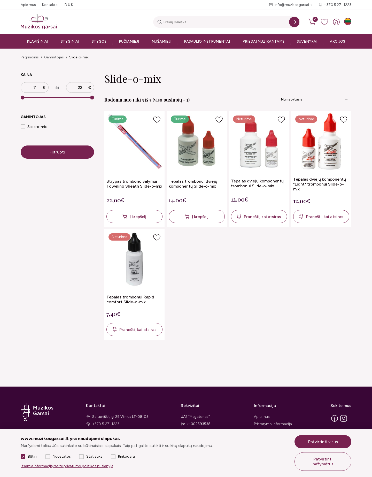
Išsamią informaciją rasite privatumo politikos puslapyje (67, 466)
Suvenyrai (307, 41)
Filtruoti (57, 152)
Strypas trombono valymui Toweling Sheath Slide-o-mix (134, 184)
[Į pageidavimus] (157, 120)
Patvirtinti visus (323, 441)
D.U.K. (69, 5)
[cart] (312, 22)
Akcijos (337, 41)
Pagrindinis (30, 57)
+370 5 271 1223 (337, 5)
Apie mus (28, 5)
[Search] (294, 22)
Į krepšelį (138, 216)
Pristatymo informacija (273, 424)
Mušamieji (161, 41)
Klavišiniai (37, 41)
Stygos (99, 41)
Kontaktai (50, 5)
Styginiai (70, 41)
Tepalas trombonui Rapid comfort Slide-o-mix (130, 299)
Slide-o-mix (79, 57)
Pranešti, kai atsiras (262, 216)
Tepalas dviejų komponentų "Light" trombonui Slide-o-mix (319, 184)
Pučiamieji (129, 41)
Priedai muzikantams (263, 41)
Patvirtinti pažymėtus (323, 461)
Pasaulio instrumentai (207, 41)
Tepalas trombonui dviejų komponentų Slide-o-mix (193, 184)
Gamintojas (54, 57)
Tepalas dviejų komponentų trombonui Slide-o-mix (257, 183)
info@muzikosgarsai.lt (293, 5)
